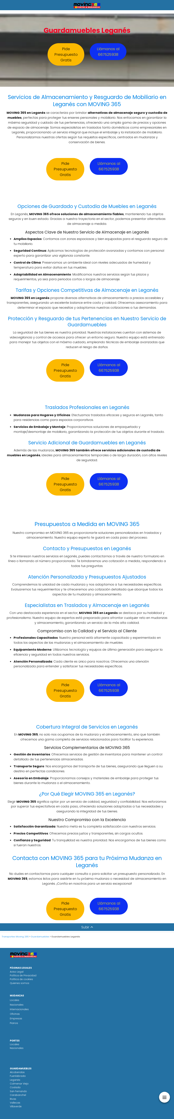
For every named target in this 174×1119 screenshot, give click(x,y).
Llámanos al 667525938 (108, 51)
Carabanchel (18, 1095)
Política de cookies (21, 979)
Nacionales (16, 1004)
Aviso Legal (16, 971)
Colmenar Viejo (19, 1083)
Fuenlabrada (17, 1076)
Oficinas (15, 1014)
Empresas (16, 1018)
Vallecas (15, 1102)
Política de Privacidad (23, 975)
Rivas (13, 1099)
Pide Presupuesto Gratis (66, 54)
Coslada (15, 1087)
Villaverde (16, 1106)
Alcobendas (17, 1072)
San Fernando (18, 1091)
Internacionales (19, 1009)
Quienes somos (19, 983)
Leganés (15, 1080)
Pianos (14, 1023)
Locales (14, 1000)
